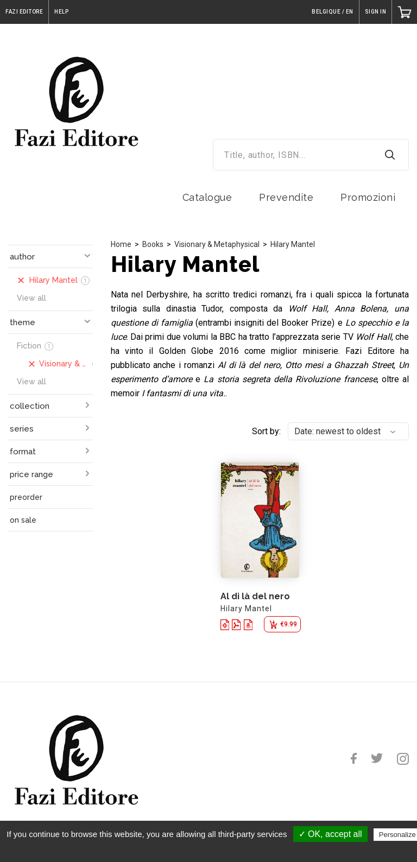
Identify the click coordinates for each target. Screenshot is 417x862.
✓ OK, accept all (330, 834)
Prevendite (286, 197)
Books (152, 244)
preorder (26, 497)
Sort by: (266, 431)
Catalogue (207, 197)
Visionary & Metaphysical (217, 244)
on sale (23, 520)
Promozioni (367, 197)
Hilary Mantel (292, 244)
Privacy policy (214, 849)
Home (121, 244)
